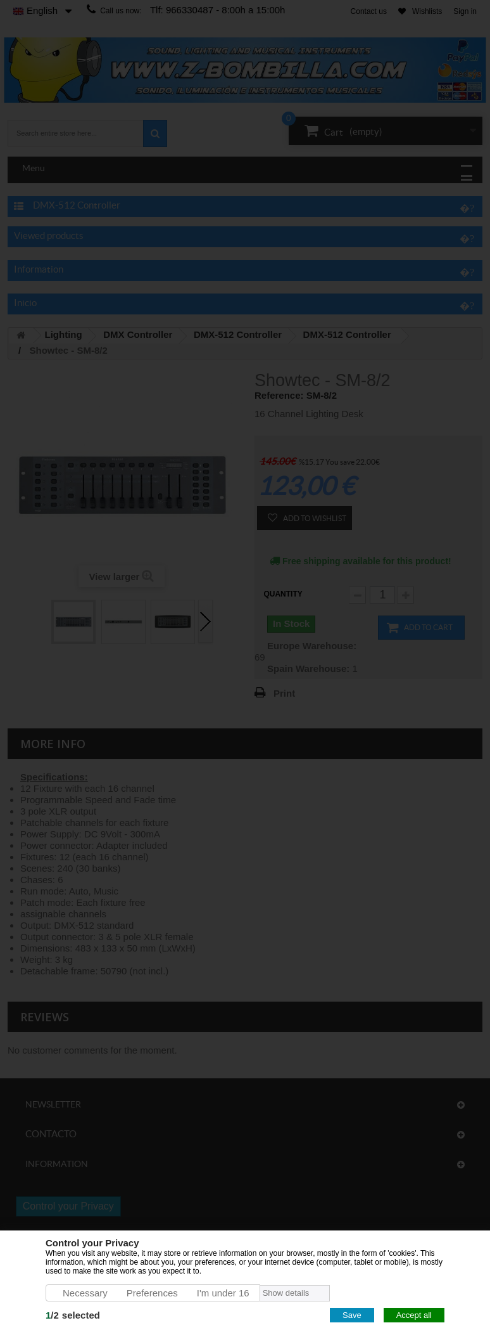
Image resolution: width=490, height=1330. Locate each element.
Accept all (414, 1315)
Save (351, 1315)
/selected (73, 1315)
